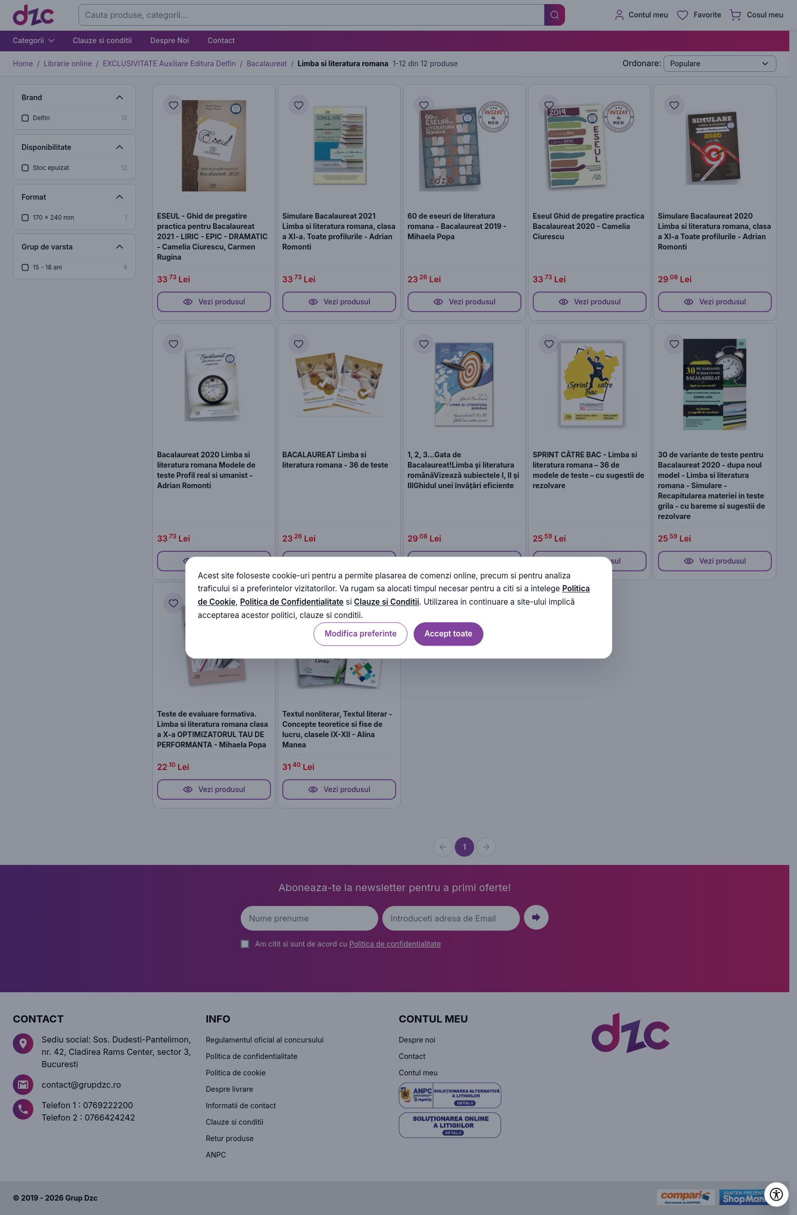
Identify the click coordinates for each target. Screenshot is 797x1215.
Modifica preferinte (360, 634)
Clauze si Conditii (386, 602)
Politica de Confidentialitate (292, 602)
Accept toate (448, 634)
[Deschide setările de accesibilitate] (776, 1194)
